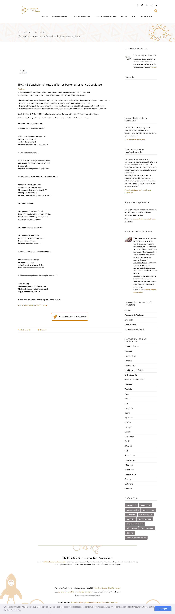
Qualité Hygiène (147, 528)
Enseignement (146, 16)
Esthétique (131, 514)
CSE (126, 403)
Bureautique (145, 505)
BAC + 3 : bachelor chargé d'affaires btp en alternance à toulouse (60, 84)
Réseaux (128, 360)
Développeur (130, 365)
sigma (127, 413)
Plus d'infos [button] (16, 610)
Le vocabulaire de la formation (135, 140)
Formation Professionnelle (105, 16)
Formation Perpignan (109, 602)
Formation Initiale (59, 16)
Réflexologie (130, 460)
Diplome (42, 330)
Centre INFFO (131, 324)
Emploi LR (129, 320)
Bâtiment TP (24, 330)
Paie (127, 394)
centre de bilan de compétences (144, 219)
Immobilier (131, 519)
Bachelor (128, 351)
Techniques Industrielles (136, 538)
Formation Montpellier (79, 602)
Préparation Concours (135, 524)
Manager (129, 384)
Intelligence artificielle (134, 370)
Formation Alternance (81, 16)
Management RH (145, 519)
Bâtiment (129, 484)
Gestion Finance (145, 514)
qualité (128, 422)
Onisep (128, 310)
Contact (153, 67)
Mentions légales (100, 588)
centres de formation (66, 592)
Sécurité (128, 446)
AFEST (128, 398)
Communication (133, 510)
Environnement (148, 510)
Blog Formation (114, 588)
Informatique (132, 528)
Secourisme (130, 455)
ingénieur (129, 417)
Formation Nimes (95, 602)
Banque (128, 432)
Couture (128, 488)
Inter (134, 16)
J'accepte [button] (163, 609)
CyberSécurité (131, 375)
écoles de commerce (84, 592)
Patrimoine (129, 436)
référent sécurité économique (55, 562)
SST (126, 450)
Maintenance (130, 474)
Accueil (45, 16)
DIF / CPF (124, 16)
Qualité (128, 479)
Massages (129, 465)
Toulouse (21, 89)
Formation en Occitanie (134, 329)
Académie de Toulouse (134, 315)
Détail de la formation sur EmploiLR (32, 305)
